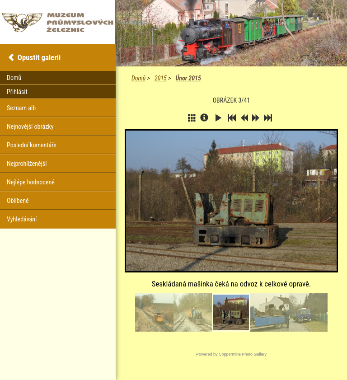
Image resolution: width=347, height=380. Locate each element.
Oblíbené (18, 200)
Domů (138, 78)
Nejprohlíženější (27, 163)
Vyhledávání (22, 219)
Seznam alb (21, 108)
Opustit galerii (39, 57)
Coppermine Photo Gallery (243, 354)
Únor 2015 (188, 78)
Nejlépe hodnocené (31, 182)
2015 (161, 78)
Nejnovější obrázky (30, 126)
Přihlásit (17, 91)
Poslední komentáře (31, 145)
